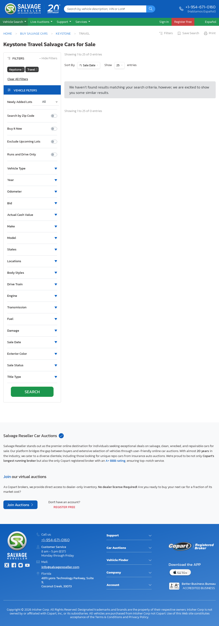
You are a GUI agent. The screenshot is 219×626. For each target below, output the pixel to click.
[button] (14, 22)
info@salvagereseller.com (60, 566)
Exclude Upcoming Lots (23, 142)
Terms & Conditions (108, 617)
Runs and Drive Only (21, 154)
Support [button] (63, 21)
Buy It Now (14, 129)
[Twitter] (6, 565)
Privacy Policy (138, 617)
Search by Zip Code (20, 116)
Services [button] (81, 21)
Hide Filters (48, 58)
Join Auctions (18, 504)
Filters (166, 33)
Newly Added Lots (19, 102)
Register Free (64, 507)
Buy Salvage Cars (34, 33)
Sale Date (89, 65)
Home (7, 33)
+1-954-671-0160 (201, 7)
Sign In (164, 21)
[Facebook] (13, 565)
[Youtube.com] (27, 565)
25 (118, 65)
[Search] (150, 8)
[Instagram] (20, 565)
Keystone (63, 33)
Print (209, 33)
